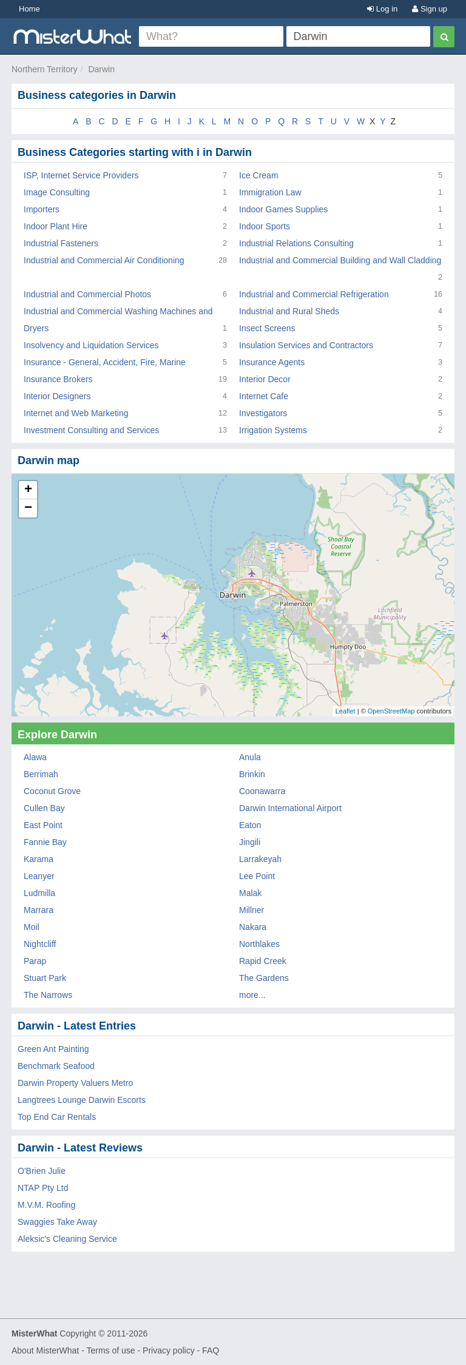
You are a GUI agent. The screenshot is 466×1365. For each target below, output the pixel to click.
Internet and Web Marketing (76, 413)
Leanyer (39, 876)
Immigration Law (270, 192)
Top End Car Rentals (57, 1117)
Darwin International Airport (290, 808)
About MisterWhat (45, 1350)
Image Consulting (57, 192)
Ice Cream (259, 175)
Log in (382, 8)
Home (29, 8)
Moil (31, 927)
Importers (41, 209)
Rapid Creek (262, 961)
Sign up (429, 8)
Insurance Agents (272, 362)
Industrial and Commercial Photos (87, 294)
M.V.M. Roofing (46, 1205)
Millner (251, 910)
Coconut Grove (52, 791)
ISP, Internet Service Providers (81, 175)
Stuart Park (45, 978)
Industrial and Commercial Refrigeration (314, 294)
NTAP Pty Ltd (43, 1188)
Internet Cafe (263, 396)
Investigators (263, 413)
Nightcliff (40, 944)
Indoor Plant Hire (55, 226)
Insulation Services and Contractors (306, 345)
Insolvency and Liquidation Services (91, 345)
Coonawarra (262, 791)
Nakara (252, 927)
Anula (250, 757)
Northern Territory (45, 69)
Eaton (250, 825)
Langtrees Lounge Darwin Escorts (82, 1100)
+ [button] (28, 490)
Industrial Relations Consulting (296, 243)
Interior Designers (57, 396)
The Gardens (264, 978)
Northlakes (259, 944)
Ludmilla (39, 893)
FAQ (210, 1350)
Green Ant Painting (53, 1049)
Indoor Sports (264, 226)
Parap (35, 961)
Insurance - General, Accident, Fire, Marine (105, 362)
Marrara (38, 910)
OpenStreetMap (391, 711)
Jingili (249, 842)
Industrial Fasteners (61, 243)
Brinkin (252, 774)
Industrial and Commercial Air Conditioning (104, 260)
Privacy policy (169, 1350)
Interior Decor (265, 379)
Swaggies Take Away (57, 1222)
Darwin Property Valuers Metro (75, 1083)
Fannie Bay (45, 842)
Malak (250, 893)
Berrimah (41, 774)
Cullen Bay (44, 808)
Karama (38, 859)
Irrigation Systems (273, 430)
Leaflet (346, 711)
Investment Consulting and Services (91, 430)
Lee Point (257, 876)
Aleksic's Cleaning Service (67, 1239)
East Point (43, 825)
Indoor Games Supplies (283, 209)
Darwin (101, 69)
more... (252, 995)
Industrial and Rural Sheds (289, 311)
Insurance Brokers (58, 379)
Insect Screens (267, 328)
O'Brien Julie (42, 1171)
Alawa (35, 757)
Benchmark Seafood (56, 1066)
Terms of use (110, 1350)
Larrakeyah (260, 859)
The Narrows (48, 995)
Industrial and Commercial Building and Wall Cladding (340, 260)
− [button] (28, 508)
